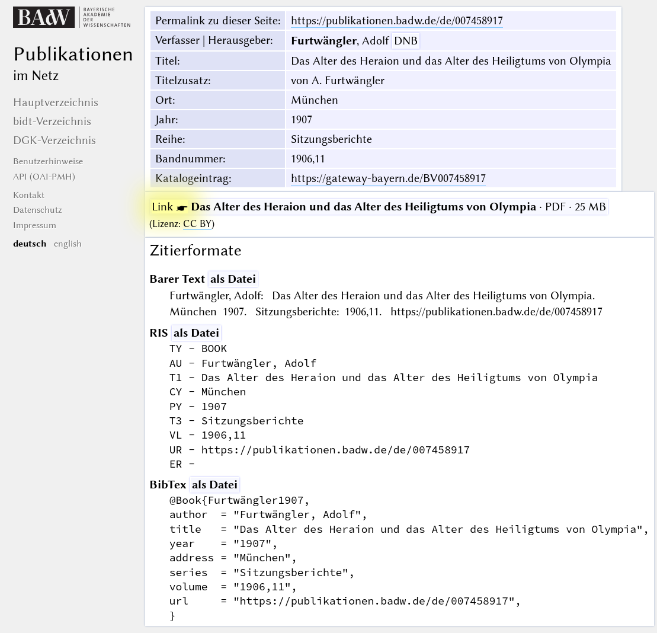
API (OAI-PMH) (44, 176)
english (68, 243)
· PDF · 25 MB (379, 206)
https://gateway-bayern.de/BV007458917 (388, 178)
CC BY (197, 223)
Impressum (34, 225)
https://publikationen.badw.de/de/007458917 (397, 20)
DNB (406, 40)
